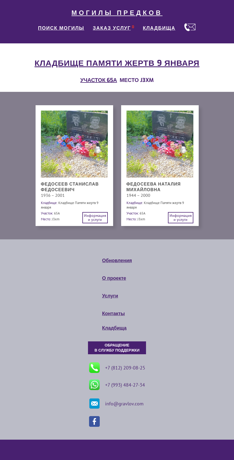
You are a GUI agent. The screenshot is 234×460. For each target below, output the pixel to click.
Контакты (113, 313)
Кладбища (114, 328)
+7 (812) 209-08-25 (117, 367)
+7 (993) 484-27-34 (117, 384)
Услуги (110, 296)
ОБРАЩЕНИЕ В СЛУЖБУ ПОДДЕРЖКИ (117, 348)
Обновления (117, 260)
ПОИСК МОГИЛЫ (61, 28)
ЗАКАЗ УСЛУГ (112, 28)
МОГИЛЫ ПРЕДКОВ (116, 13)
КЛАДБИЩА (159, 28)
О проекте (114, 278)
